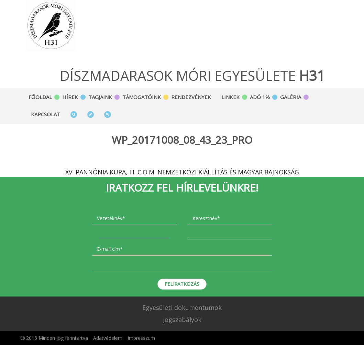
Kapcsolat (45, 114)
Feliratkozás (182, 284)
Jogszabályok (182, 319)
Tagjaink (100, 97)
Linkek (230, 97)
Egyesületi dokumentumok (182, 307)
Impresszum (141, 338)
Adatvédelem (107, 338)
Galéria (290, 97)
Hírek (70, 97)
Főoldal (40, 97)
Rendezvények (191, 97)
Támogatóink (141, 97)
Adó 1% (260, 97)
